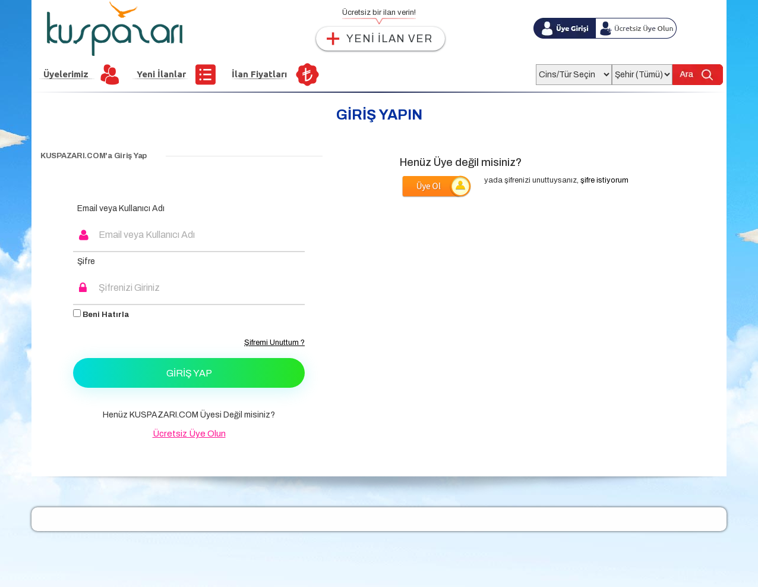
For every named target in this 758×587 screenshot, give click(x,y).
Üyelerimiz (66, 74)
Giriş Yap (189, 373)
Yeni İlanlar (161, 74)
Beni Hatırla (101, 314)
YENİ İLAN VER (389, 39)
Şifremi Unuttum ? (274, 342)
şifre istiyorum (604, 180)
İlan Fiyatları (259, 74)
